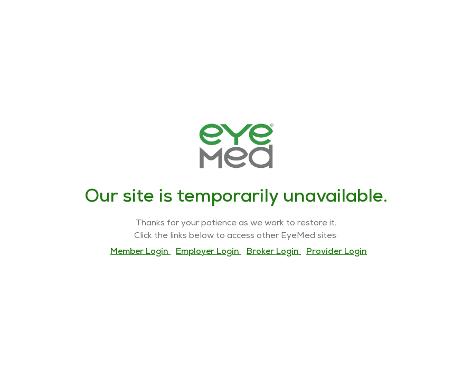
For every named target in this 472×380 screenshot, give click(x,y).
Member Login (140, 252)
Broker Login (274, 252)
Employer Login (208, 252)
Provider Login (336, 252)
